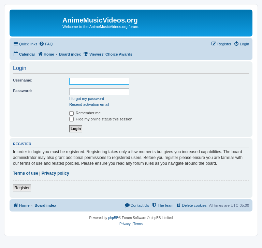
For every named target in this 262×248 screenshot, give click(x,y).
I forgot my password (86, 99)
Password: (22, 91)
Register (22, 188)
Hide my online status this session (100, 119)
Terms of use (25, 173)
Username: (22, 80)
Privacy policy (55, 173)
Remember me (85, 113)
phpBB (113, 218)
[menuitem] (46, 44)
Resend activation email (89, 104)
